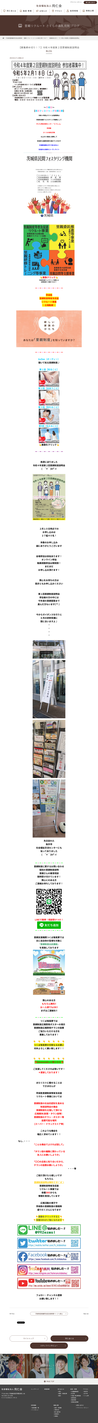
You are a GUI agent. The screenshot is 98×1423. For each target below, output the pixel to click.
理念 (60, 1391)
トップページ (35, 1389)
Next (85, 1314)
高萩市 (86, 1391)
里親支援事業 (74, 1402)
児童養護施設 (74, 1391)
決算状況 (56, 1410)
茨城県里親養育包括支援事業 (14, 38)
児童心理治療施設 (76, 1395)
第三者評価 (57, 1412)
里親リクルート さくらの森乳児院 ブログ (35, 38)
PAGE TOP (49, 1381)
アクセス (85, 1389)
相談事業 (73, 1400)
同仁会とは (69, 1338)
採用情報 (33, 1405)
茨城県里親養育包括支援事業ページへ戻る (49, 1314)
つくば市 (86, 1395)
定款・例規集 (58, 1407)
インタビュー (35, 1410)
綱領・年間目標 (63, 1393)
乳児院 (73, 1393)
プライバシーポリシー (76, 2)
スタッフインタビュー (49, 1345)
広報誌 (56, 1416)
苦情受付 (56, 1414)
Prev (12, 1314)
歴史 (60, 1395)
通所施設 (73, 1398)
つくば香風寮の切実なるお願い (49, 1044)
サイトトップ (28, 1338)
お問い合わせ (90, 2)
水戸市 (86, 1393)
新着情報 (46, 1389)
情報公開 (56, 1405)
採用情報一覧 (35, 1407)
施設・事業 (73, 1389)
